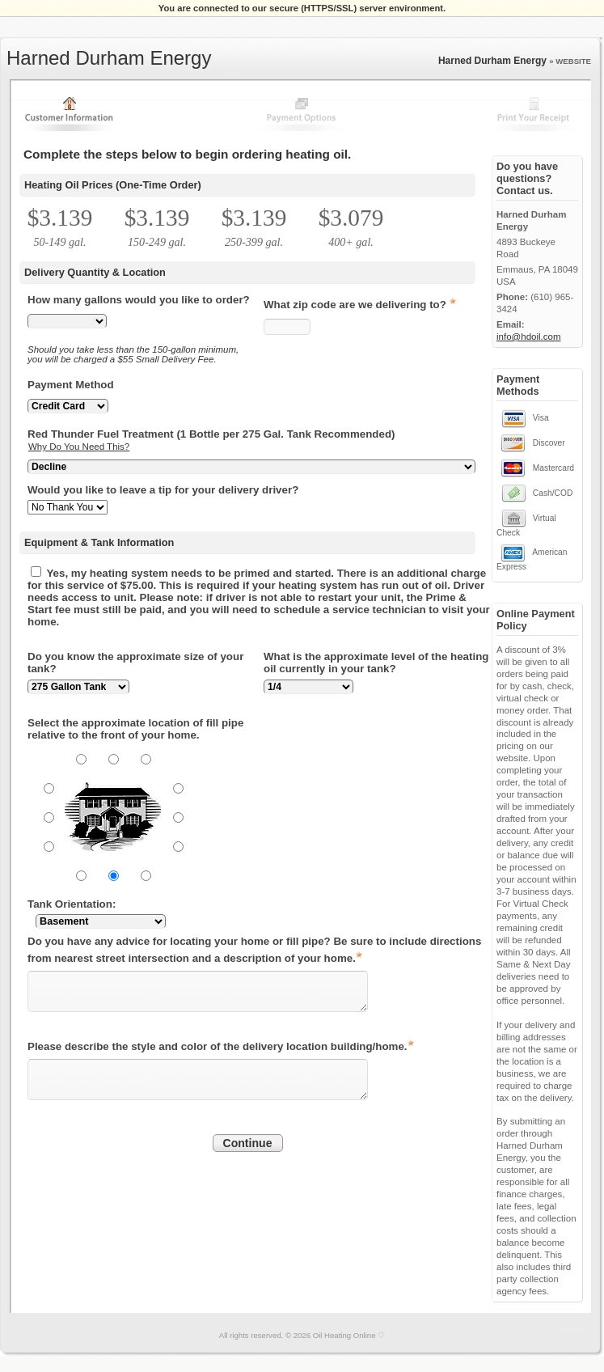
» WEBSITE (570, 61)
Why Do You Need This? (78, 446)
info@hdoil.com (528, 336)
